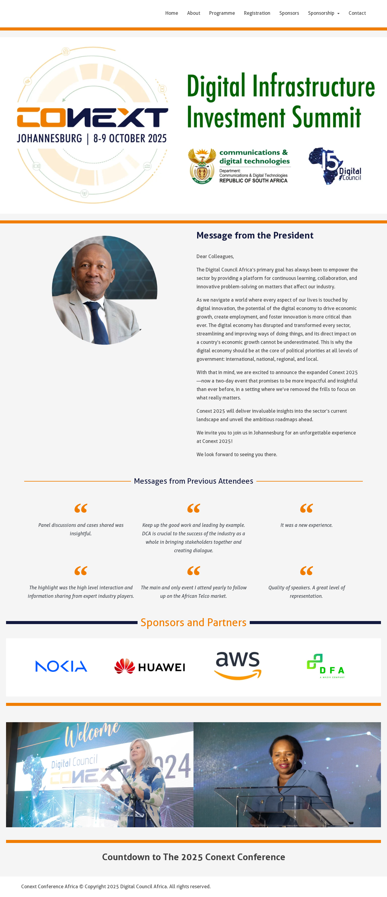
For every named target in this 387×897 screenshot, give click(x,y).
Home (171, 13)
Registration (257, 13)
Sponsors (289, 13)
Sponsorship (321, 13)
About (193, 13)
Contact (357, 13)
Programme (222, 13)
